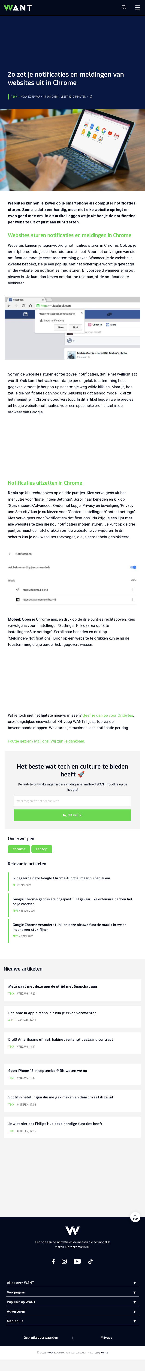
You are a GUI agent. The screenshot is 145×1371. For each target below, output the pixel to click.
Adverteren (16, 1311)
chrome (18, 849)
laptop (41, 849)
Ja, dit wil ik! (72, 815)
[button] (131, 1283)
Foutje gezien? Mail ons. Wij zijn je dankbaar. (46, 741)
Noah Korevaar (30, 96)
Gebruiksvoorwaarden (41, 1337)
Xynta (104, 1352)
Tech (14, 96)
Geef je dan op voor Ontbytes (107, 715)
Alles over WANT (20, 1283)
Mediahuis (15, 1321)
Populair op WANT (21, 1302)
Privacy (106, 1337)
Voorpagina (16, 1292)
